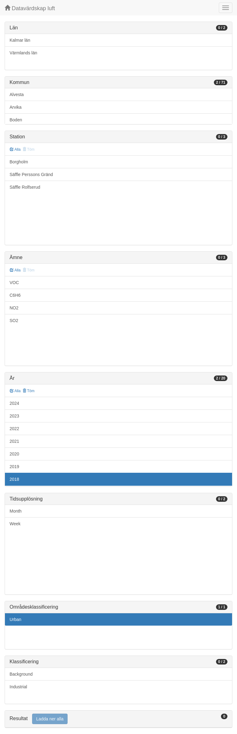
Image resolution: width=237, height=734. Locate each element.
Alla (15, 149)
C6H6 (15, 295)
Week (15, 523)
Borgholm (19, 161)
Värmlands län (23, 52)
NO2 (14, 307)
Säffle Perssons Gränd (31, 174)
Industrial (18, 686)
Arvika (16, 107)
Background (21, 674)
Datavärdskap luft (30, 8)
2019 (14, 466)
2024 (14, 403)
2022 (14, 428)
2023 (14, 415)
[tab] (118, 719)
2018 (14, 479)
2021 (14, 441)
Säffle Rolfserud (25, 187)
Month (16, 511)
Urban (15, 619)
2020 (14, 453)
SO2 (14, 320)
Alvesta (17, 94)
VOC (14, 282)
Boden (16, 119)
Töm (29, 391)
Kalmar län (20, 40)
